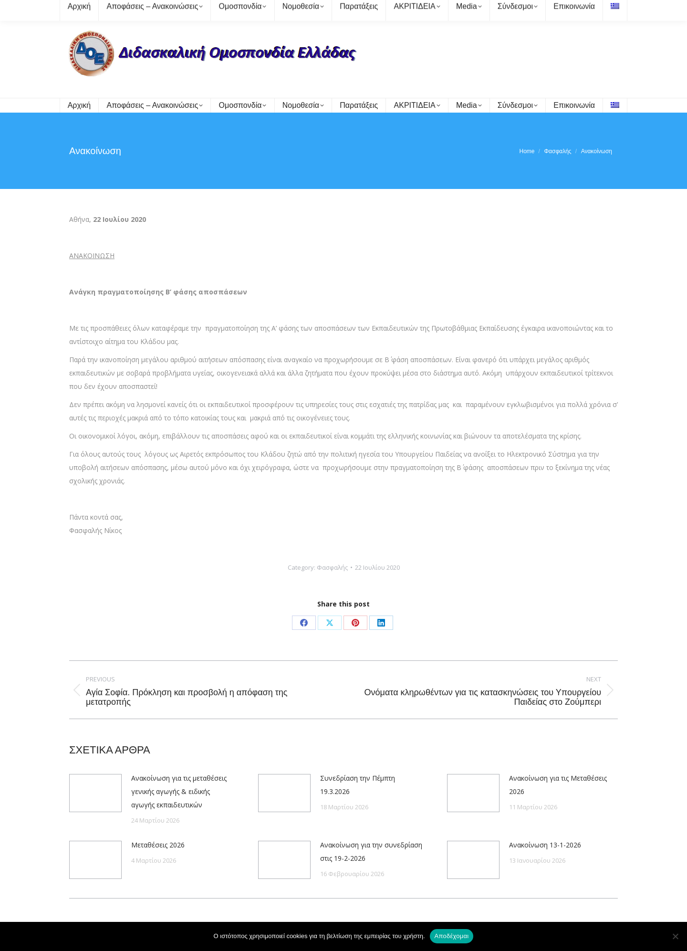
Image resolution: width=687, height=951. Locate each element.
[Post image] (95, 793)
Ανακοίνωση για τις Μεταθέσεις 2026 (558, 784)
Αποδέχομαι (452, 936)
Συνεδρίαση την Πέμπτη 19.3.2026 (357, 784)
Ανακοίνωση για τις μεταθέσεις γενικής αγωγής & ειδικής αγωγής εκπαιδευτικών (179, 791)
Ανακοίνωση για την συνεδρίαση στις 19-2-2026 (371, 851)
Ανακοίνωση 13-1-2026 (545, 844)
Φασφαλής (332, 567)
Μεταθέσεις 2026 (158, 844)
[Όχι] (675, 936)
